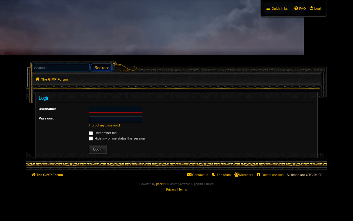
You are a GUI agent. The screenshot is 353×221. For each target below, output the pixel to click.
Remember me (103, 133)
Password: (47, 118)
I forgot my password (104, 125)
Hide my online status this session (117, 138)
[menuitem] (316, 8)
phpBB (160, 184)
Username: (47, 109)
